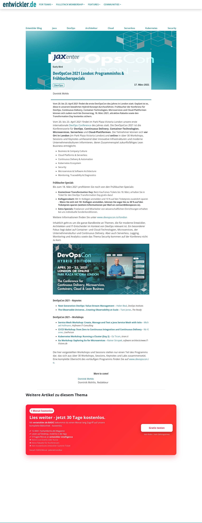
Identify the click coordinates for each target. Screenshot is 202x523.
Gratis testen (157, 427)
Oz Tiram (116, 336)
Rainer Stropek (114, 340)
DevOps (71, 28)
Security (172, 28)
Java (54, 28)
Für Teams (45, 4)
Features (93, 4)
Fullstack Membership (69, 4)
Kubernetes (151, 28)
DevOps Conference (80, 125)
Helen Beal (121, 305)
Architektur (91, 28)
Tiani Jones (125, 309)
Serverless (129, 28)
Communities (111, 4)
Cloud (111, 28)
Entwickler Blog (34, 28)
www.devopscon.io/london (112, 217)
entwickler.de (19, 5)
